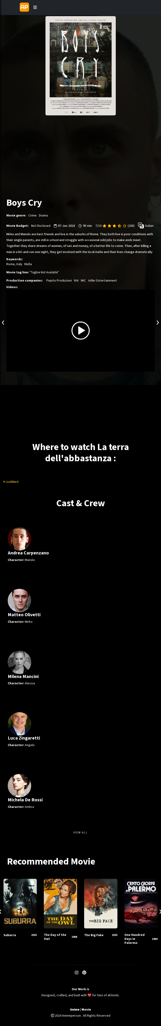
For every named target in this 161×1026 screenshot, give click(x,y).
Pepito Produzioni (59, 280)
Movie (86, 1010)
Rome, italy (14, 264)
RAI (76, 280)
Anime (74, 1010)
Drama (43, 215)
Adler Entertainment (102, 280)
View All (80, 833)
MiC (83, 280)
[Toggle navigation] (35, 7)
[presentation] (3, 322)
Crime (32, 215)
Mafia (28, 264)
